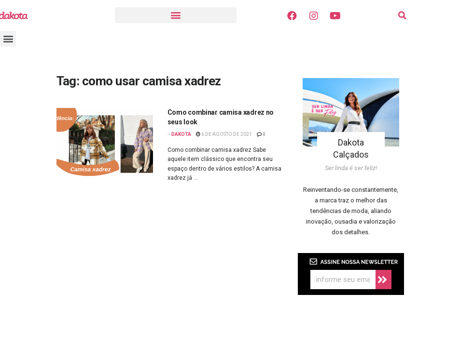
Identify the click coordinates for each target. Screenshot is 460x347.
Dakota (181, 134)
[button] (175, 15)
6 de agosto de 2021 (224, 134)
